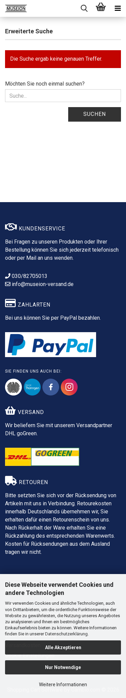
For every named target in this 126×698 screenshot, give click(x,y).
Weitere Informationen (63, 684)
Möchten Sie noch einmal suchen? (45, 84)
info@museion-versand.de (39, 284)
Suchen (94, 114)
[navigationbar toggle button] (117, 8)
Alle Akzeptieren (63, 647)
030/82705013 (26, 276)
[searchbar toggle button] (84, 8)
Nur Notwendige (63, 667)
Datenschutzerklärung (66, 633)
